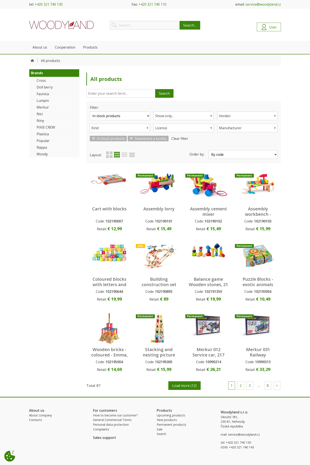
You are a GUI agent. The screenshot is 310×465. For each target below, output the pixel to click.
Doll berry (45, 87)
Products (90, 47)
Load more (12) (184, 385)
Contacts (35, 420)
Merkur (43, 107)
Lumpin (43, 100)
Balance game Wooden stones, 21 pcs (208, 284)
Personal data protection (111, 424)
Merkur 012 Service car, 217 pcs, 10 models (208, 355)
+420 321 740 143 (241, 447)
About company (40, 415)
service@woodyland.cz (263, 4)
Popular (43, 140)
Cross (41, 80)
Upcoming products (171, 415)
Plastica (43, 134)
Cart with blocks (109, 209)
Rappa (42, 147)
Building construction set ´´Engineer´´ (159, 284)
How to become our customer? (115, 415)
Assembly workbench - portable (258, 214)
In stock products (108, 138)
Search (164, 93)
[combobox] (184, 116)
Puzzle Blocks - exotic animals (258, 281)
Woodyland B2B (61, 25)
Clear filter (179, 138)
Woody (42, 154)
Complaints (101, 429)
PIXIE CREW (46, 127)
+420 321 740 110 (152, 4)
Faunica (43, 93)
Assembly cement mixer (208, 211)
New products (167, 420)
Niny (40, 120)
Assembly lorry (159, 209)
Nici (40, 114)
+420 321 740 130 (49, 4)
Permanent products (171, 424)
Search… (190, 25)
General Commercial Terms (112, 420)
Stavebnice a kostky (148, 138)
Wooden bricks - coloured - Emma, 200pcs (109, 355)
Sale (160, 429)
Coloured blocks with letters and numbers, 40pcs (109, 284)
